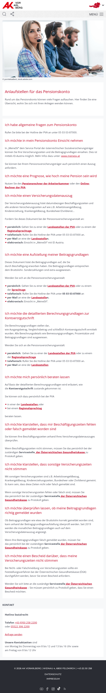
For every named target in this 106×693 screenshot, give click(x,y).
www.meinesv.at (70, 156)
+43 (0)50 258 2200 (26, 622)
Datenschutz (53, 674)
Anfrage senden (13, 634)
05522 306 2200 (20, 626)
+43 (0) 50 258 (84, 668)
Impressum (53, 678)
